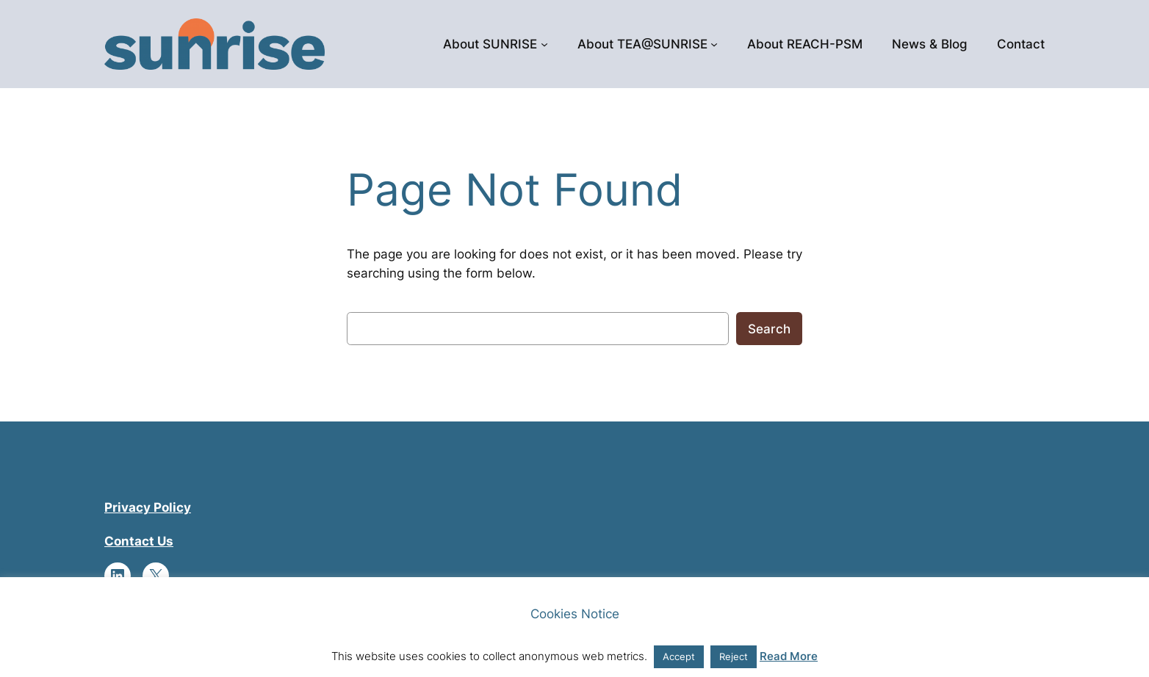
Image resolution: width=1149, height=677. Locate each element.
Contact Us (138, 541)
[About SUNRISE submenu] (544, 44)
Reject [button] (733, 656)
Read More (789, 656)
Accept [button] (679, 656)
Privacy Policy (147, 507)
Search (769, 329)
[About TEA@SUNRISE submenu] (714, 44)
